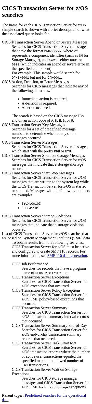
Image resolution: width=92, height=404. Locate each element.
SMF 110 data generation (67, 256)
